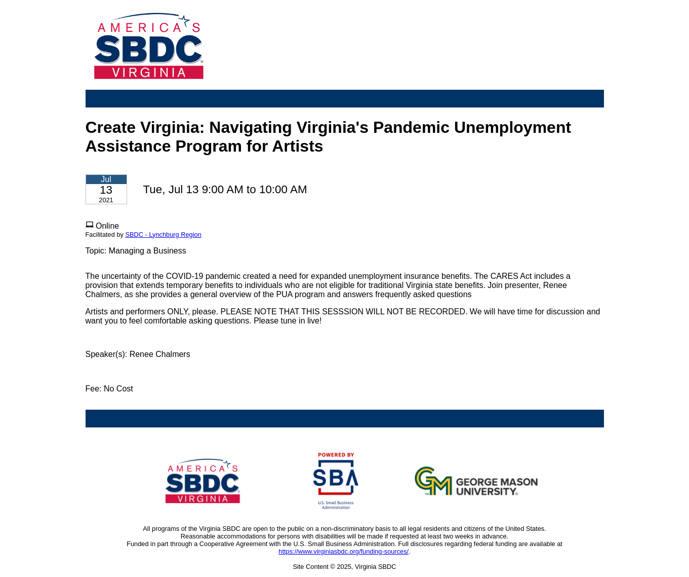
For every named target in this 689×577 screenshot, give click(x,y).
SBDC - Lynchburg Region (163, 234)
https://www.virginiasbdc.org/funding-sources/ (343, 551)
